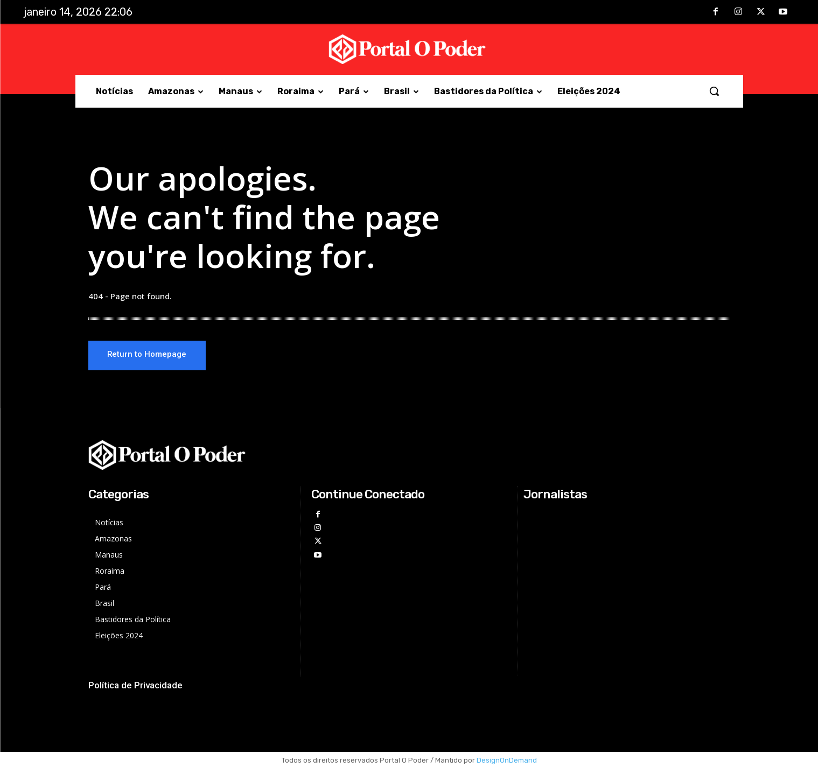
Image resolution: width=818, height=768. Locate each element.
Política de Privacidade (135, 685)
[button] (714, 91)
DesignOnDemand (507, 760)
